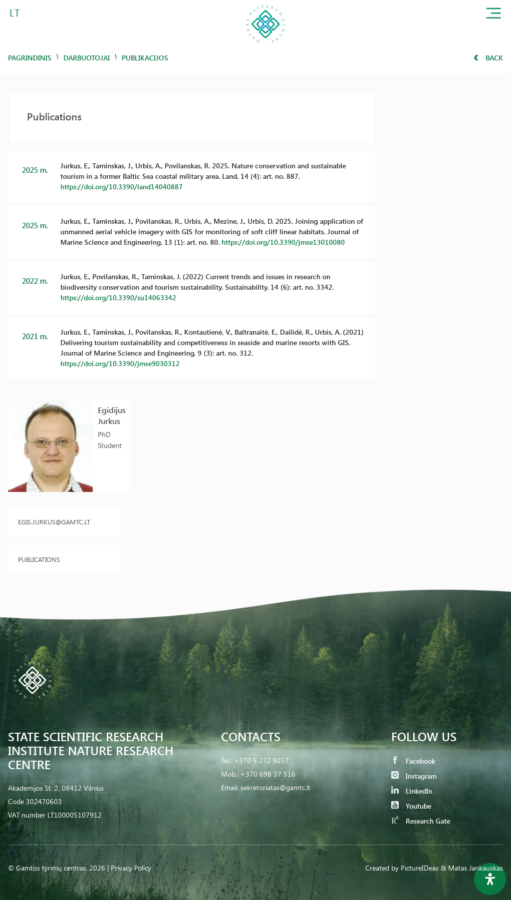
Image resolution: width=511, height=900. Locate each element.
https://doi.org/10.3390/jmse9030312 (120, 363)
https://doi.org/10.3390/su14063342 (118, 297)
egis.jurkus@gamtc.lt (54, 521)
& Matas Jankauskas (472, 868)
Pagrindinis (29, 57)
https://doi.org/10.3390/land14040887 (121, 186)
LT (14, 12)
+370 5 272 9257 (261, 760)
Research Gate (420, 821)
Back (488, 57)
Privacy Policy (131, 868)
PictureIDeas (420, 868)
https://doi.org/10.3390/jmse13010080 (283, 242)
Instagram (414, 776)
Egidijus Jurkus (112, 415)
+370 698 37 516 (268, 774)
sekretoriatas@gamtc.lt (275, 787)
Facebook (413, 761)
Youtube (411, 806)
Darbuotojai (86, 57)
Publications (39, 559)
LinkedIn (411, 791)
